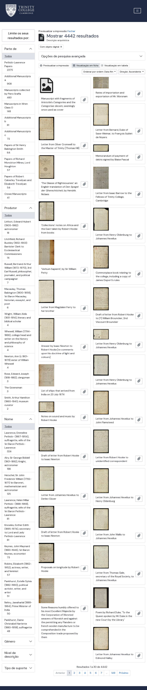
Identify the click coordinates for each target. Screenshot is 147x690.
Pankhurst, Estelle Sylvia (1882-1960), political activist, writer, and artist (18, 588)
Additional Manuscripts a (17, 80)
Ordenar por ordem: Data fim (98, 71)
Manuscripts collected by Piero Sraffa (17, 93)
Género (9, 641)
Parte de (10, 49)
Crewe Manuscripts (15, 196)
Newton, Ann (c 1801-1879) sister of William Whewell (16, 361)
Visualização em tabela (114, 65)
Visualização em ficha (85, 65)
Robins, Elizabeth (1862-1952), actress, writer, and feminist (17, 569)
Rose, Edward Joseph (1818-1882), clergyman (17, 377)
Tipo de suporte (15, 668)
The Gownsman (13, 389)
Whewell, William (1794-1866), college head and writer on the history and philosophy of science (17, 340)
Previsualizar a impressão (54, 65)
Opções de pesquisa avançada (63, 56)
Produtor (10, 208)
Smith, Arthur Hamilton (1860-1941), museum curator (17, 403)
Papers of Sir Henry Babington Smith (15, 149)
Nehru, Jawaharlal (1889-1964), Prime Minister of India (18, 608)
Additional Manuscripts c (17, 135)
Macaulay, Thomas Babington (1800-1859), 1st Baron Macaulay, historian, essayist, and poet (17, 298)
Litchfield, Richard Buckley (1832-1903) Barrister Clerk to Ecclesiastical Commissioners (15, 248)
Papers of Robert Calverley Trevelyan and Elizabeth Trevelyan (17, 181)
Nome (8, 419)
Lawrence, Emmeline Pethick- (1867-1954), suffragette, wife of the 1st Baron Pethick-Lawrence (17, 442)
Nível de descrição (11, 655)
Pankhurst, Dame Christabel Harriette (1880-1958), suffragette (18, 625)
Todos (8, 56)
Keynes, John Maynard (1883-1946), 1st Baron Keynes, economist (17, 551)
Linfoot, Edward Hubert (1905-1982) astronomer (17, 227)
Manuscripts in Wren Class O (16, 107)
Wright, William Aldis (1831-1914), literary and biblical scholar (17, 319)
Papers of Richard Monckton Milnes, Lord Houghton (17, 164)
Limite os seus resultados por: (18, 35)
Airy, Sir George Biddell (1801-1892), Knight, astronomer (17, 463)
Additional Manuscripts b (17, 121)
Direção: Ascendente (131, 71)
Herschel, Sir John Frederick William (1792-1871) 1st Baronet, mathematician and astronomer (17, 484)
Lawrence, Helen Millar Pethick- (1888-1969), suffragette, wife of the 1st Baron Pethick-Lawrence (17, 509)
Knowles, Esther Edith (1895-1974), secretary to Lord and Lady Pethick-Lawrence (17, 532)
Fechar (71, 31)
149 (113, 673)
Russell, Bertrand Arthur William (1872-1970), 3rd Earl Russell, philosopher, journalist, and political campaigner (18, 273)
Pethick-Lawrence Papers (14, 66)
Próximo (123, 673)
